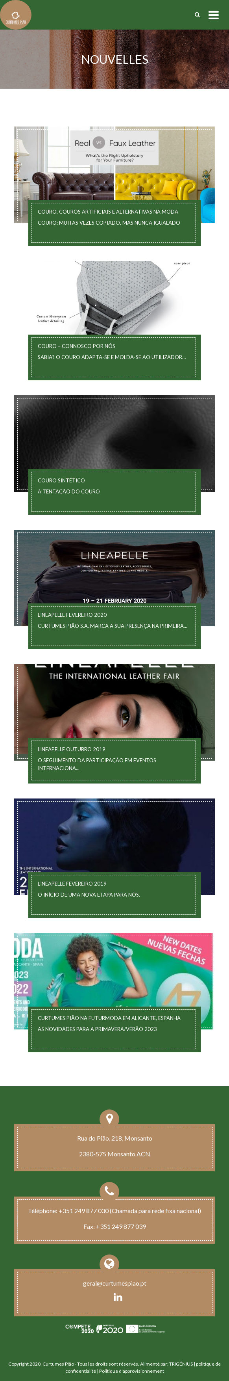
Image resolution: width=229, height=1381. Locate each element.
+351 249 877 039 (121, 1226)
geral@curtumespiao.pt (114, 1283)
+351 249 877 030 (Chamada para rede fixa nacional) (130, 1210)
